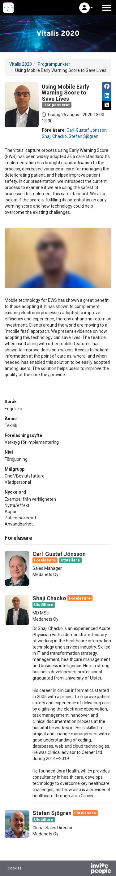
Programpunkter (54, 64)
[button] (86, 7)
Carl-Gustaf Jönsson (87, 130)
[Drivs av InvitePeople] (84, 869)
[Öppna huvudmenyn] (106, 7)
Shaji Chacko (54, 136)
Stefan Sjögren (83, 136)
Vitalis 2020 (20, 64)
